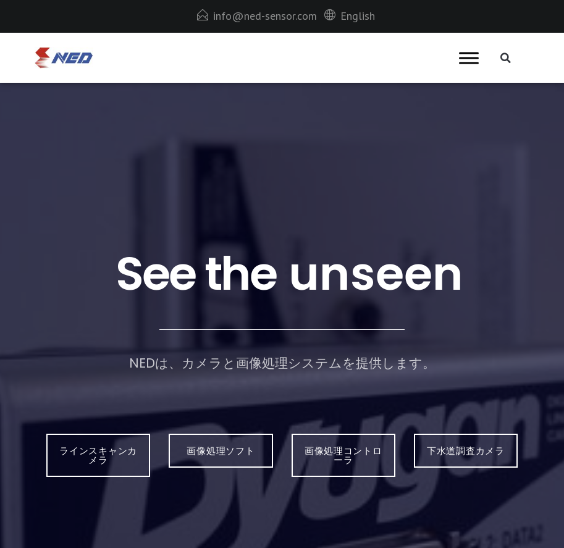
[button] (506, 58)
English (357, 16)
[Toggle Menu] (469, 58)
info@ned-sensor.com (265, 16)
